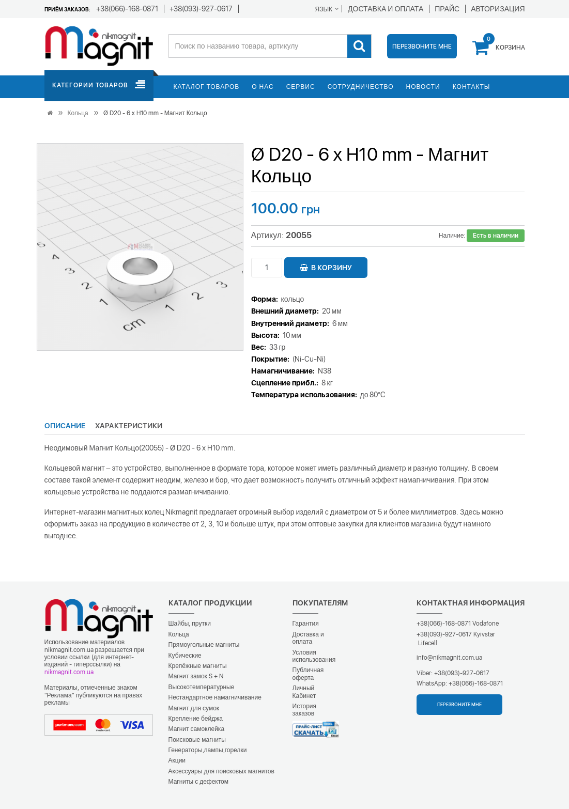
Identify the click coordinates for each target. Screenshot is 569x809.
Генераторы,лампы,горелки (207, 750)
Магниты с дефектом (198, 781)
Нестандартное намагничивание (215, 697)
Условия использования (314, 656)
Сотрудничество (361, 86)
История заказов (305, 710)
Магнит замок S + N (195, 676)
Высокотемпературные (201, 687)
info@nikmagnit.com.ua (449, 657)
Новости (423, 86)
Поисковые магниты (197, 739)
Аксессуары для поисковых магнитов (221, 771)
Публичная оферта (308, 673)
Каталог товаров (207, 86)
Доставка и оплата (308, 638)
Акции (177, 760)
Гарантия (306, 623)
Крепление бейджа (195, 718)
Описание (64, 426)
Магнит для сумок (194, 708)
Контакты (471, 86)
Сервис (300, 86)
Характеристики (128, 426)
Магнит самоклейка (196, 729)
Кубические (185, 655)
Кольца (78, 113)
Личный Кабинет (304, 691)
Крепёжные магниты (197, 666)
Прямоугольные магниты (204, 644)
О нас (262, 86)
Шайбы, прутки (189, 623)
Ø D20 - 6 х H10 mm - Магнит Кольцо (155, 113)
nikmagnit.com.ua (69, 672)
